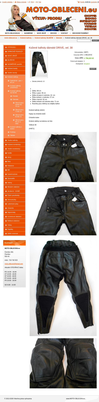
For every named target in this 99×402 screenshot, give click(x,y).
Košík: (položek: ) (89, 2)
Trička (9, 225)
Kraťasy (12, 132)
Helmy (9, 183)
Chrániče (10, 208)
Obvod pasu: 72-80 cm (19, 110)
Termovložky (11, 200)
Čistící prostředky (13, 195)
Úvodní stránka (7, 2)
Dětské (12, 135)
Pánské (15, 96)
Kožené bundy (12, 68)
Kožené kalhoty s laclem (16, 128)
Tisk (39, 2)
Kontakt (64, 33)
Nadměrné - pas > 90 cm (16, 81)
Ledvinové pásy (12, 204)
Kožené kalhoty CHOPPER (15, 87)
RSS (32, 2)
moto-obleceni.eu (12, 33)
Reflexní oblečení (13, 221)
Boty (9, 161)
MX (8, 170)
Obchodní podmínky (80, 33)
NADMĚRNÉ (28, 33)
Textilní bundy (12, 73)
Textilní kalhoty (12, 140)
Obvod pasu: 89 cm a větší (19, 121)
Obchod (53, 33)
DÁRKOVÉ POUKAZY (15, 51)
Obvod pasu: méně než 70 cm (19, 104)
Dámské (59, 38)
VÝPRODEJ (11, 47)
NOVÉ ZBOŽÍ (41, 33)
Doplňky (10, 229)
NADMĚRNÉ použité (14, 64)
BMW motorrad (12, 233)
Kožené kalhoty (26, 38)
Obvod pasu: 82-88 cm (19, 116)
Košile (9, 153)
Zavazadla (11, 178)
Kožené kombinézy (13, 144)
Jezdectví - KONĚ (13, 191)
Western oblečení (13, 187)
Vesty (9, 157)
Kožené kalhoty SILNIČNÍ (44, 38)
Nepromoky (11, 212)
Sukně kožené (12, 174)
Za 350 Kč (11, 60)
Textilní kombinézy (13, 149)
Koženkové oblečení (14, 217)
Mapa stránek (21, 2)
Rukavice (10, 166)
